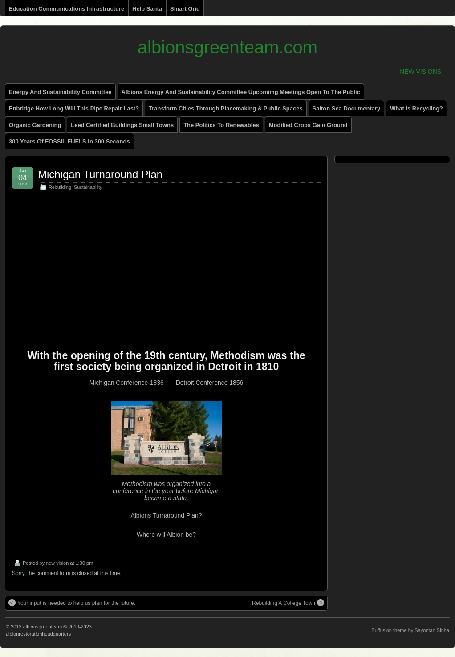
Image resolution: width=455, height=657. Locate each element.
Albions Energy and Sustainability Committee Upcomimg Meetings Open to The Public (241, 92)
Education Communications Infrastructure (66, 8)
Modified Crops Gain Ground (308, 125)
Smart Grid (185, 8)
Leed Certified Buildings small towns (122, 125)
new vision (57, 563)
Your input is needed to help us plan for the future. (71, 602)
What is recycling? (416, 108)
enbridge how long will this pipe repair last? (74, 108)
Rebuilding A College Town (288, 602)
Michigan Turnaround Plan (100, 174)
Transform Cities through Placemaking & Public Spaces (226, 108)
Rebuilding (60, 187)
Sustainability (88, 187)
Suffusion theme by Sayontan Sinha (410, 630)
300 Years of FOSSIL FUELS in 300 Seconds (69, 141)
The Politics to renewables (221, 125)
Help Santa (147, 8)
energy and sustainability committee (60, 92)
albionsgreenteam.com (227, 47)
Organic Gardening (35, 125)
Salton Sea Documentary (347, 108)
